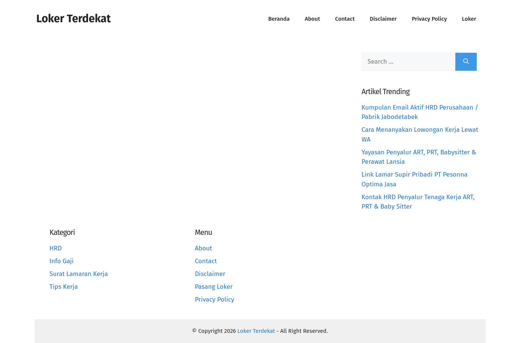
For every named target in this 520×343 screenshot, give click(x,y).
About (312, 18)
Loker (469, 18)
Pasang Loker (214, 287)
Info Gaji (62, 261)
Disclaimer (383, 18)
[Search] (466, 62)
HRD (56, 248)
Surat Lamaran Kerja (79, 274)
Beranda (279, 18)
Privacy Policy (429, 18)
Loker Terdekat (73, 18)
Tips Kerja (64, 287)
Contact (345, 18)
